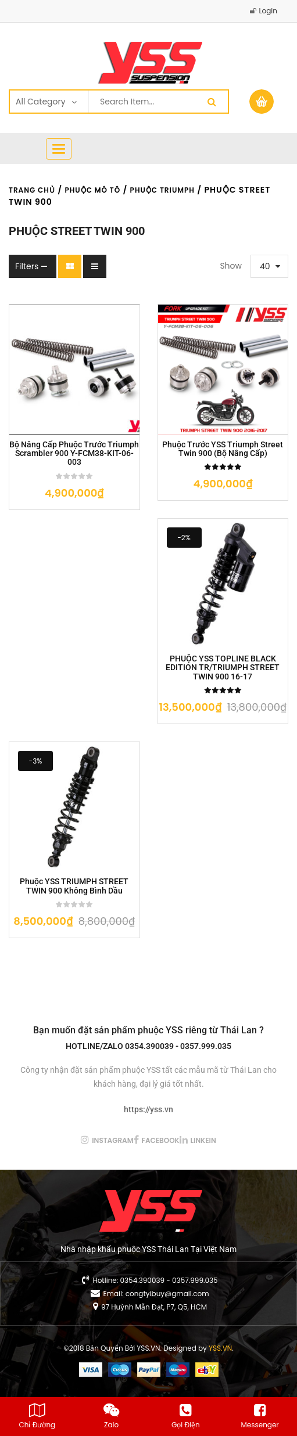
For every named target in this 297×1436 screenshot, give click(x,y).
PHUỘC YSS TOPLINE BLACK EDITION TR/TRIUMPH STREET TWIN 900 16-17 (223, 667)
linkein (203, 1140)
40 (265, 266)
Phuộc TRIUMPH (162, 190)
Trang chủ (32, 190)
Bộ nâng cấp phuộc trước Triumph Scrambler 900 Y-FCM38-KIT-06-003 (74, 453)
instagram (112, 1140)
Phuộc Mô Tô (92, 190)
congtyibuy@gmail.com (167, 1293)
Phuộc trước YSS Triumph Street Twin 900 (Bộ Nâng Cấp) (222, 449)
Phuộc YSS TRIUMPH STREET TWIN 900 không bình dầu (74, 886)
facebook (161, 1140)
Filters (26, 266)
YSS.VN (220, 1348)
